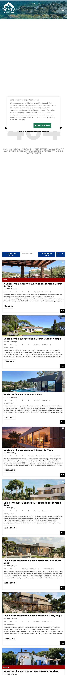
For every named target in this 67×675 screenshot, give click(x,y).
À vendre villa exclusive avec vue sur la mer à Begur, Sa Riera (33, 285)
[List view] (63, 254)
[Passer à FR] (60, 4)
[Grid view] (58, 254)
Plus (62, 310)
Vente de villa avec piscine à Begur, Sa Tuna (28, 450)
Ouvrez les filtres (12, 254)
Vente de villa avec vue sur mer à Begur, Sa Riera (31, 671)
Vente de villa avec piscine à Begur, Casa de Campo (32, 339)
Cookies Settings (17, 119)
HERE (36, 110)
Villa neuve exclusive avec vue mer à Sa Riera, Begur (33, 615)
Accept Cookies (42, 125)
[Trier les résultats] (28, 253)
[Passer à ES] (51, 4)
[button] (63, 10)
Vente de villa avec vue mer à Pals (23, 394)
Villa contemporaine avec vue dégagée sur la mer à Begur (32, 504)
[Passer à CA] (54, 4)
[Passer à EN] (57, 4)
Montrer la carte (48, 254)
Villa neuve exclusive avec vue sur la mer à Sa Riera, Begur (33, 561)
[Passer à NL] (63, 4)
